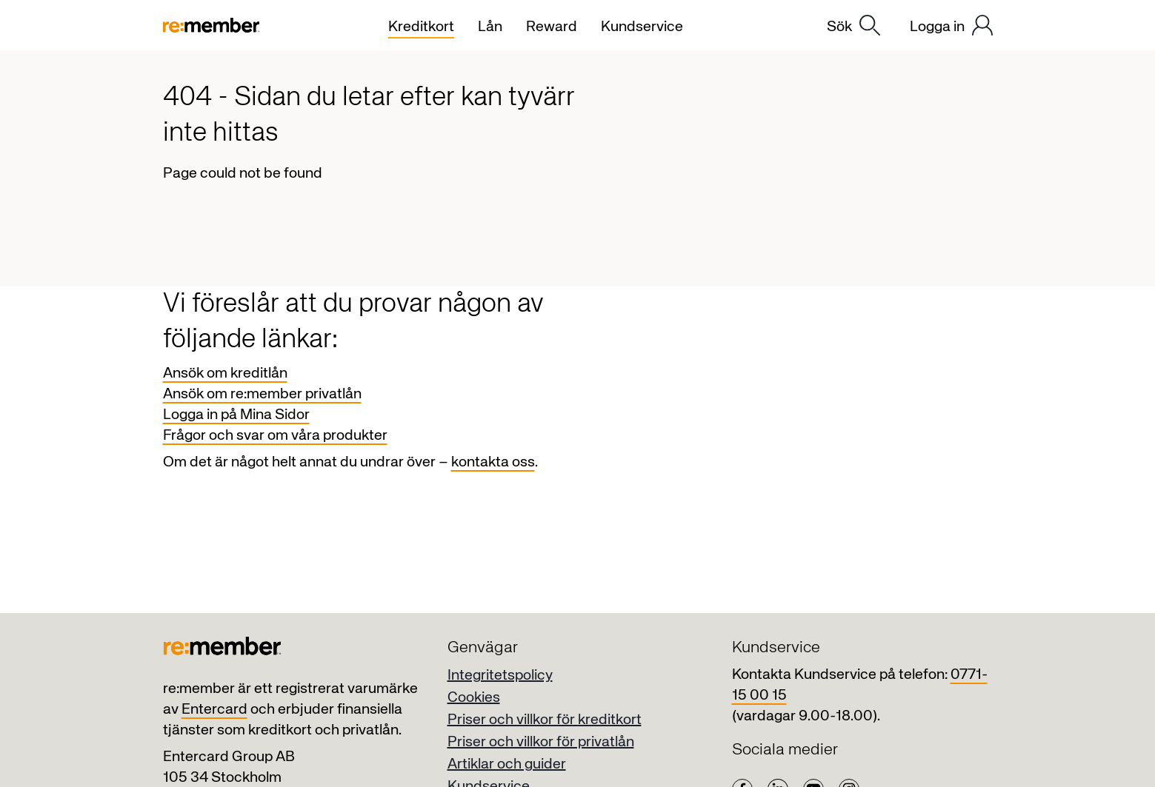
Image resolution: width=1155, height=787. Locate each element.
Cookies (473, 698)
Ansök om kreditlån (225, 373)
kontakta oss (493, 462)
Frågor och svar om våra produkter (275, 435)
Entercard (214, 709)
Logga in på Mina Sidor (236, 415)
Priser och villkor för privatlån (540, 742)
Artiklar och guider (506, 764)
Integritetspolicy (500, 675)
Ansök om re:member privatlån (262, 394)
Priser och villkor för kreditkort (544, 720)
